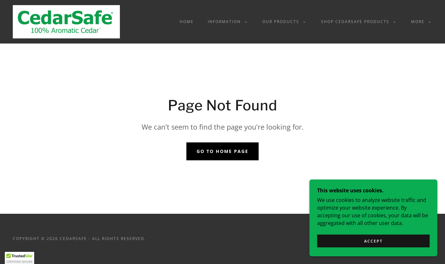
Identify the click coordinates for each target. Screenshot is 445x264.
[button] (226, 22)
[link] (66, 21)
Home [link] (187, 21)
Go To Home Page (222, 151)
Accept (373, 241)
